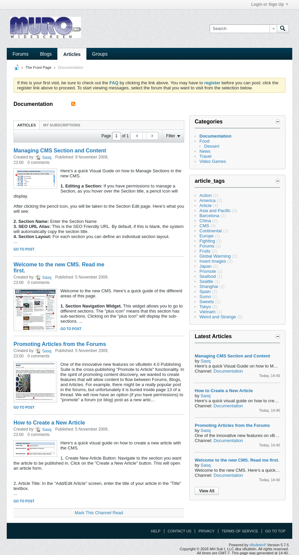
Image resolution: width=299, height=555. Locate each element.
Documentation (215, 136)
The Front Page (38, 67)
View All (206, 491)
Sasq (46, 157)
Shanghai (208, 286)
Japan (205, 266)
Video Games (212, 161)
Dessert (211, 146)
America (207, 200)
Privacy (206, 531)
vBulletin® (257, 545)
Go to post (23, 249)
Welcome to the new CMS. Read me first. (237, 460)
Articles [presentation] (26, 125)
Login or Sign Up (269, 4)
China (205, 220)
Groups (100, 54)
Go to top (275, 531)
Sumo (205, 296)
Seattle (206, 281)
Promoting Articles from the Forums (59, 344)
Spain (205, 291)
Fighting (207, 240)
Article (205, 205)
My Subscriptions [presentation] (61, 125)
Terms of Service (240, 531)
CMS (204, 225)
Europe (206, 235)
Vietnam (207, 311)
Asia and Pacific (215, 210)
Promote (207, 271)
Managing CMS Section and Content (59, 150)
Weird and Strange (217, 316)
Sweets (206, 301)
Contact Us (180, 531)
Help (156, 531)
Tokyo (205, 306)
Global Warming (215, 256)
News (205, 151)
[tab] (26, 124)
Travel (205, 156)
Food (204, 141)
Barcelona (209, 215)
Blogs (46, 54)
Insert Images (212, 261)
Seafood (207, 276)
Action (205, 195)
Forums (20, 54)
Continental (210, 230)
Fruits (205, 251)
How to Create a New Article (49, 423)
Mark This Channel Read (99, 512)
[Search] (243, 28)
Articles (71, 54)
